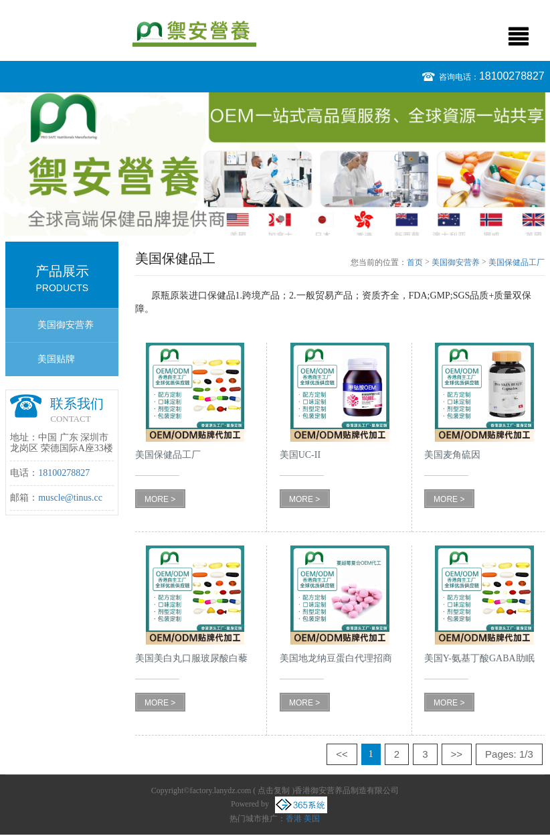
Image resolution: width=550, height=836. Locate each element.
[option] (275, 164)
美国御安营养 (65, 325)
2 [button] (281, 219)
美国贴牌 (56, 359)
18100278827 (512, 76)
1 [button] (269, 219)
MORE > (160, 499)
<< (342, 754)
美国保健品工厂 (516, 262)
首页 (415, 262)
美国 (312, 818)
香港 (294, 818)
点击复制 (274, 790)
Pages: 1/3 (509, 754)
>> (457, 754)
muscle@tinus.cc (70, 498)
